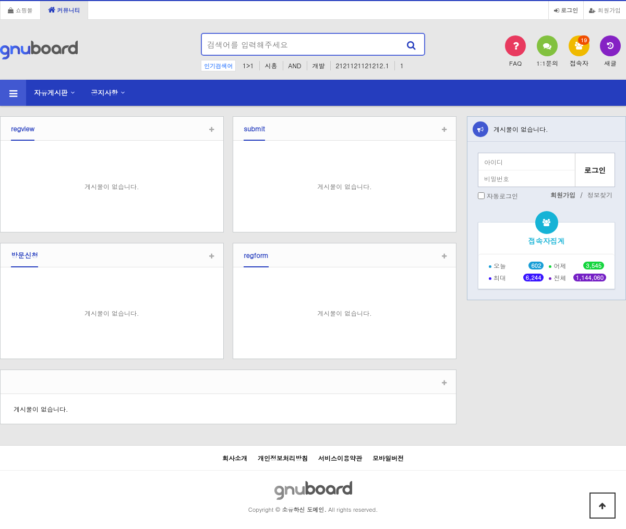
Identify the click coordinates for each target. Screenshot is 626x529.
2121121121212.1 (362, 65)
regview (22, 128)
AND (295, 65)
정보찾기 (599, 194)
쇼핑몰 (20, 10)
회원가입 (605, 10)
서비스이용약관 (340, 457)
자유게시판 (51, 92)
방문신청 (24, 255)
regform (256, 255)
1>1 (248, 65)
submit (254, 128)
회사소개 (234, 457)
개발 (318, 65)
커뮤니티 (64, 10)
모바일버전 (388, 457)
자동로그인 (502, 195)
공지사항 (104, 92)
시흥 (271, 65)
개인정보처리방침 (283, 457)
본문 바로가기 (0, 0)
